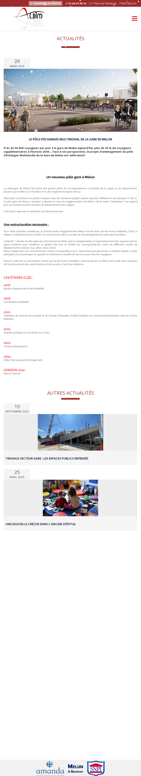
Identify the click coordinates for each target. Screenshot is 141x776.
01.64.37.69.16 (77, 3)
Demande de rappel (45, 3)
